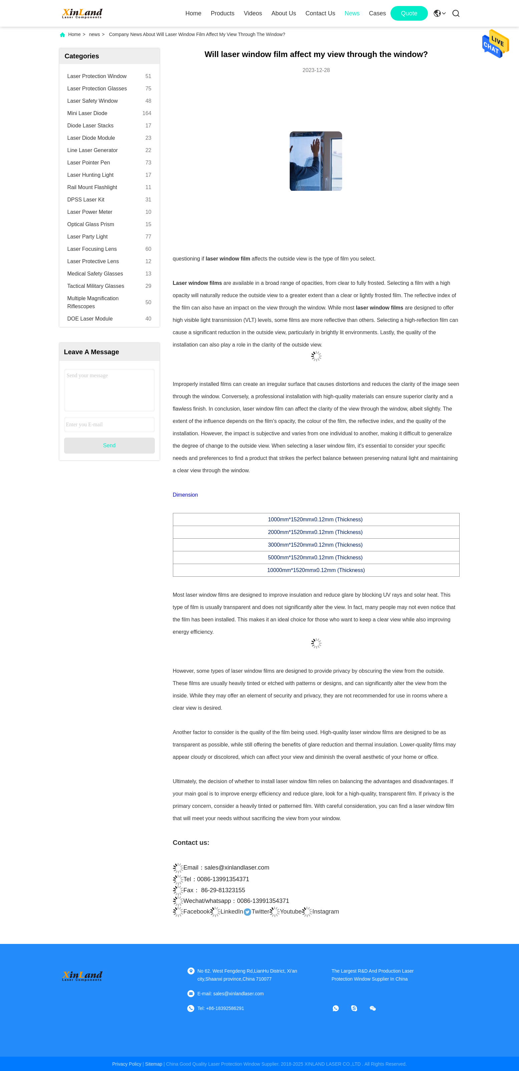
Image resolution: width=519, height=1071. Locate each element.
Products (223, 13)
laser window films (380, 308)
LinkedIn (226, 911)
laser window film (228, 258)
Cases (377, 13)
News (351, 13)
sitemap (153, 1064)
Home (194, 13)
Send (109, 445)
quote (409, 13)
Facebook (191, 911)
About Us (283, 13)
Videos (253, 13)
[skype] (358, 1008)
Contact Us (320, 13)
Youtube (285, 911)
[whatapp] (340, 1008)
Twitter (256, 911)
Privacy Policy (126, 1064)
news (94, 34)
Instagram (320, 911)
